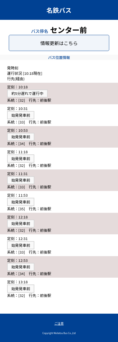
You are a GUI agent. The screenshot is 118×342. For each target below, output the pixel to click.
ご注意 (59, 323)
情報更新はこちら (59, 43)
